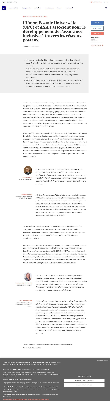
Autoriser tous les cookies (84, 385)
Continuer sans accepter (103, 360)
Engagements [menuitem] (26, 8)
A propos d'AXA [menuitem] (13, 8)
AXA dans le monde (97, 2)
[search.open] (106, 8)
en (104, 2)
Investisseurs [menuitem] (49, 8)
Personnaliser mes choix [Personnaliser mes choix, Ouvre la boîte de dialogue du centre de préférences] (84, 376)
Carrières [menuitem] (69, 8)
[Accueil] (4, 8)
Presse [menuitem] (59, 8)
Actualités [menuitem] (38, 8)
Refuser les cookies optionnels (84, 380)
